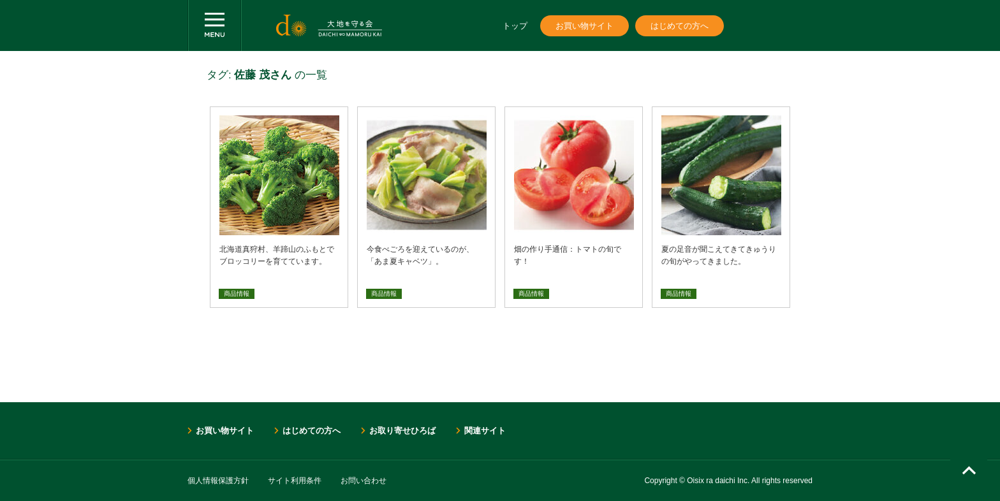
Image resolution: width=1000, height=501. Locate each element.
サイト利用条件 (294, 480)
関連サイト (485, 430)
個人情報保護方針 (218, 480)
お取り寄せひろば (402, 430)
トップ (515, 26)
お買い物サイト (584, 26)
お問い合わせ (363, 480)
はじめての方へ (680, 26)
